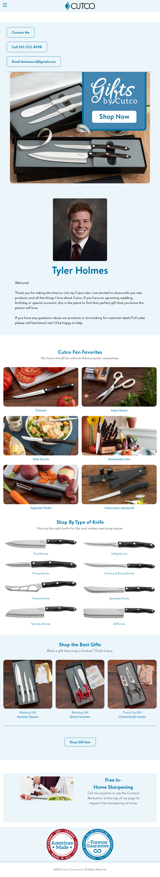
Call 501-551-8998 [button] (27, 47)
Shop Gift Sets (80, 742)
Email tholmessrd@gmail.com (34, 61)
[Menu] (4, 5)
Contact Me (20, 32)
